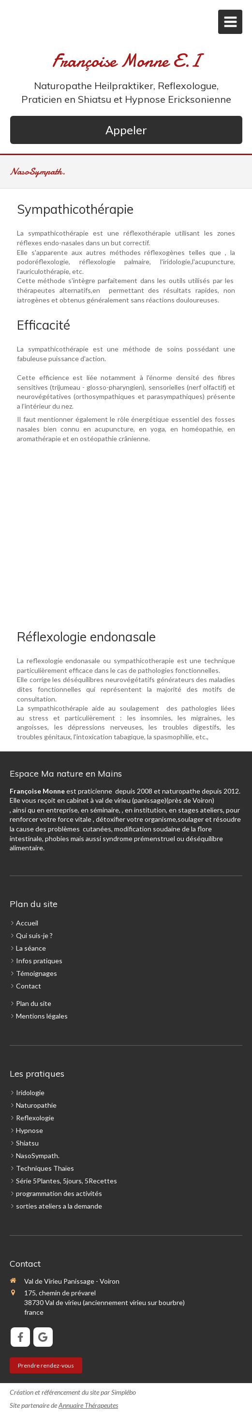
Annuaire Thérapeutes (88, 1405)
